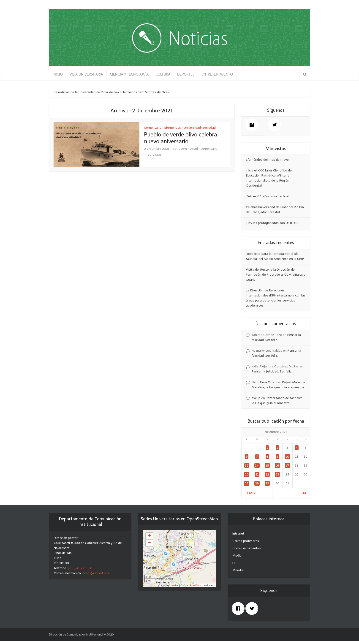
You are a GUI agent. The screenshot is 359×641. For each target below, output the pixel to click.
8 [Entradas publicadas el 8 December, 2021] (267, 457)
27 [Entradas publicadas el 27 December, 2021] (247, 483)
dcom (183, 149)
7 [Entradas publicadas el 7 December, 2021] (257, 457)
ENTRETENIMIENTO (217, 74)
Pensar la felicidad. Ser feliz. (272, 371)
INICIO (57, 74)
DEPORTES (186, 74)
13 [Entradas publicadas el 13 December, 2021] (246, 465)
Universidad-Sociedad (200, 128)
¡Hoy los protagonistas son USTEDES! (272, 223)
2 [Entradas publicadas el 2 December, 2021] (277, 448)
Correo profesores (245, 541)
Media (237, 555)
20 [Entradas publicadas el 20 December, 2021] (247, 474)
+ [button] (149, 536)
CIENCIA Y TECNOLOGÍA (129, 74)
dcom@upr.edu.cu (95, 573)
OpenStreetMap (192, 585)
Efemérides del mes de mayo (267, 160)
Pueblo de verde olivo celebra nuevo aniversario (180, 138)
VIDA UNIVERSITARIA (86, 74)
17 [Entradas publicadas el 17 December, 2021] (287, 465)
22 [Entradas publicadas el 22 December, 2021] (267, 474)
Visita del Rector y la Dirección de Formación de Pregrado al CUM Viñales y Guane (275, 275)
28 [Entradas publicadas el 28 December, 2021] (257, 483)
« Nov (251, 493)
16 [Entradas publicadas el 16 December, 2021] (277, 465)
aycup (256, 398)
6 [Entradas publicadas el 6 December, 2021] (247, 457)
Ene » (306, 493)
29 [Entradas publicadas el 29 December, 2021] (267, 483)
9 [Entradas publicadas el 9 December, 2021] (277, 457)
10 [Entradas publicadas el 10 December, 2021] (287, 457)
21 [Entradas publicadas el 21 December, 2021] (257, 474)
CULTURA (162, 74)
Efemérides (172, 128)
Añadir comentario (204, 149)
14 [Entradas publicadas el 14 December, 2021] (257, 465)
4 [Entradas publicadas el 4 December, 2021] (297, 448)
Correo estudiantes (246, 548)
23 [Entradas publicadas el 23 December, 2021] (277, 474)
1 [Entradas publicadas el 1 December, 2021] (267, 448)
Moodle (237, 570)
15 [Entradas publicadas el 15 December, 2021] (267, 465)
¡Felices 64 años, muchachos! (267, 196)
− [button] (149, 543)
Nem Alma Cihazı (264, 382)
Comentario (152, 128)
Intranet (238, 533)
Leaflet (175, 585)
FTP (234, 563)
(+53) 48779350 (80, 568)
